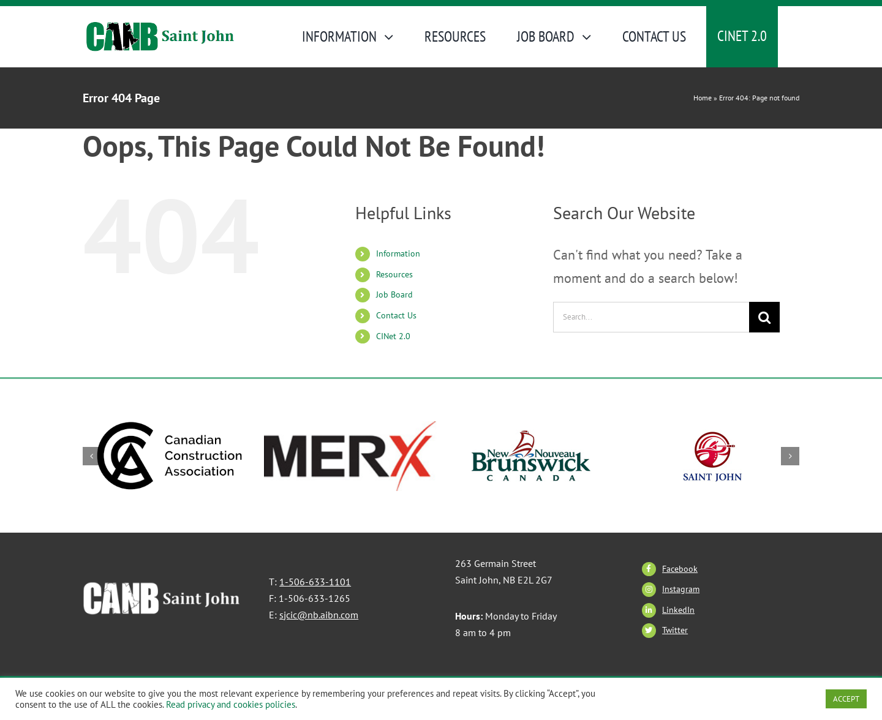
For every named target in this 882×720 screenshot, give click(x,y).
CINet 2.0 (393, 336)
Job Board (394, 294)
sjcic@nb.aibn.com (318, 615)
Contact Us (396, 315)
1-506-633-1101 (315, 582)
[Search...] (651, 317)
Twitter (675, 630)
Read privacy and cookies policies (230, 704)
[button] (92, 456)
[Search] (764, 317)
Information (398, 253)
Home (702, 97)
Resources (394, 274)
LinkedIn (678, 609)
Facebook (680, 568)
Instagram (680, 588)
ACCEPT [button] (846, 699)
